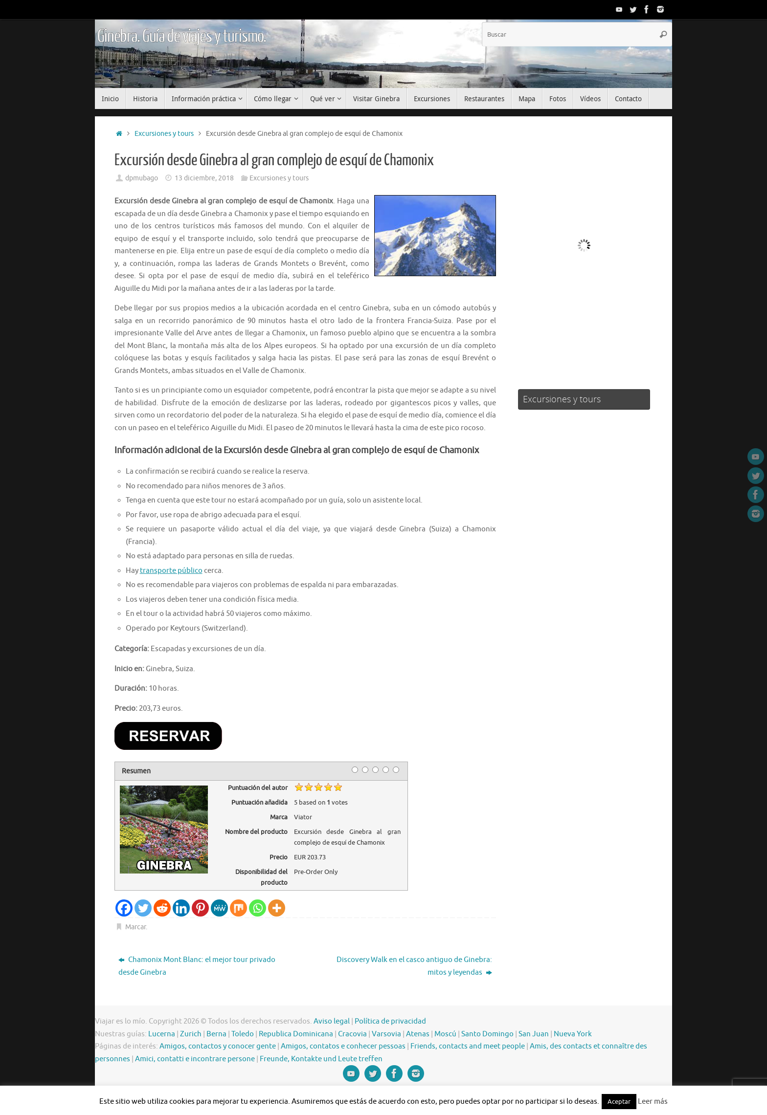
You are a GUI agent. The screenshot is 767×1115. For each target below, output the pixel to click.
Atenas (417, 1034)
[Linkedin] (181, 908)
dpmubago (141, 178)
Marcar (135, 927)
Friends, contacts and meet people (467, 1046)
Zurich (191, 1034)
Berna (216, 1034)
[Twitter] (143, 908)
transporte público (171, 570)
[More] (276, 908)
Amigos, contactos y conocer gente (217, 1046)
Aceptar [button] (619, 1101)
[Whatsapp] (257, 908)
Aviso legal (332, 1021)
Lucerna (161, 1034)
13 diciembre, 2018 (204, 178)
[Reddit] (162, 908)
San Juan (534, 1034)
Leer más (653, 1101)
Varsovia (386, 1034)
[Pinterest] (200, 908)
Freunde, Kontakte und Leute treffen (321, 1059)
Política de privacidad (390, 1021)
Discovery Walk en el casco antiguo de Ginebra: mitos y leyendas (414, 966)
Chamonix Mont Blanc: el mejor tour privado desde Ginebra (196, 966)
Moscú (445, 1034)
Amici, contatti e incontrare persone (195, 1059)
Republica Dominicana (296, 1034)
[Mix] (238, 908)
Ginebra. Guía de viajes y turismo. (181, 36)
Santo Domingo (487, 1034)
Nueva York (573, 1034)
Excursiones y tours (164, 134)
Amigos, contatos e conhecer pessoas (343, 1046)
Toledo (242, 1034)
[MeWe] (219, 908)
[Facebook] (124, 908)
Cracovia (352, 1034)
